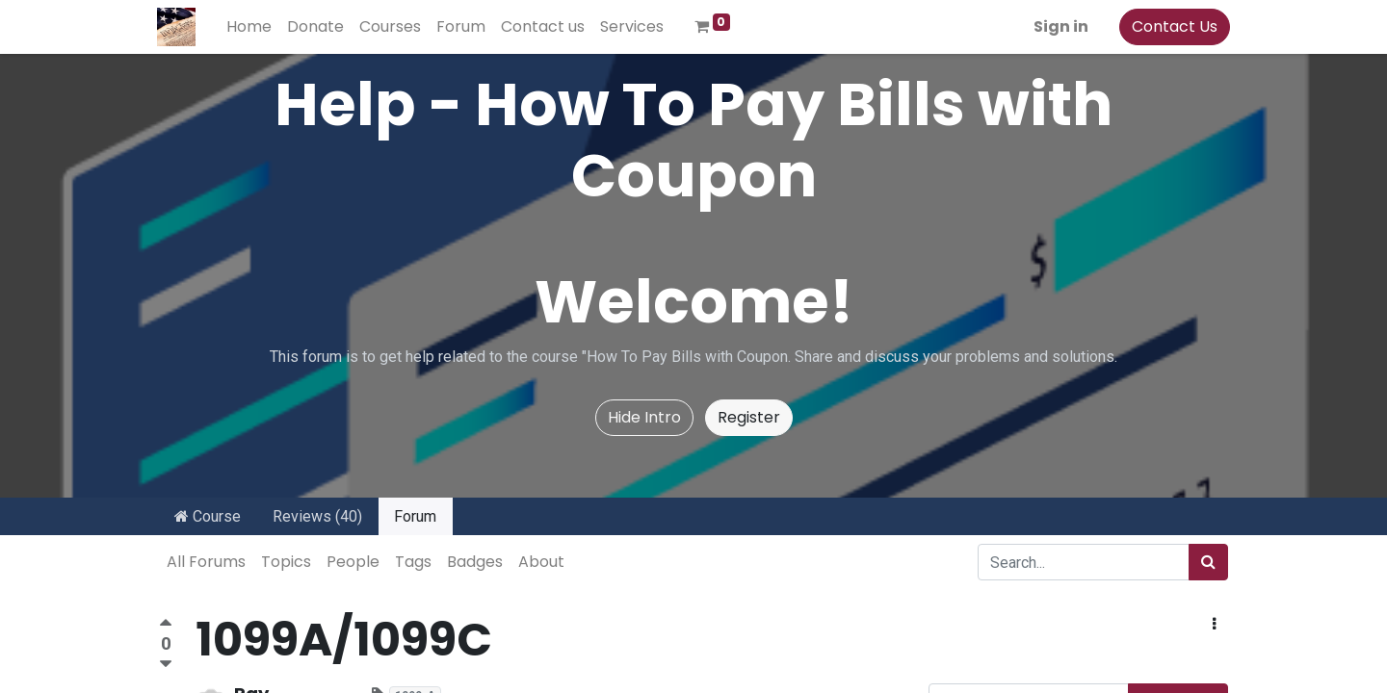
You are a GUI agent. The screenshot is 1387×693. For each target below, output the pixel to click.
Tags (413, 562)
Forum (415, 516)
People (353, 562)
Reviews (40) (317, 516)
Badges (475, 562)
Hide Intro (644, 417)
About (541, 562)
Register (749, 417)
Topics (286, 562)
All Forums (206, 562)
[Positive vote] (165, 625)
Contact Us (1173, 26)
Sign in (1059, 26)
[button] (1214, 624)
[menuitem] (251, 27)
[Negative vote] (165, 665)
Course (207, 516)
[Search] (1208, 562)
